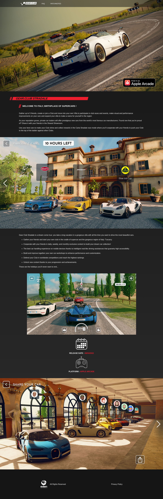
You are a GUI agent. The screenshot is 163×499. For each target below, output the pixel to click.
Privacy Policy (116, 484)
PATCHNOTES (55, 4)
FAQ (43, 4)
